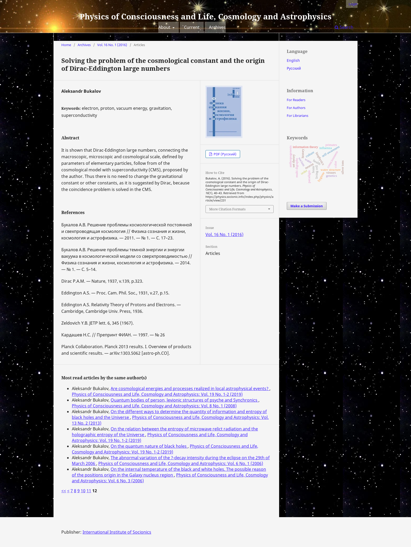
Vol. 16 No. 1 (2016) (112, 44)
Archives (217, 27)
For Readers (296, 99)
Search (344, 27)
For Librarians (297, 115)
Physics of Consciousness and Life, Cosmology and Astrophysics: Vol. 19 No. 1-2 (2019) (157, 394)
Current (191, 27)
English (293, 60)
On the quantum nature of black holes (149, 446)
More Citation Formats (227, 209)
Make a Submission (306, 206)
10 (83, 491)
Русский (294, 68)
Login (353, 4)
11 (88, 491)
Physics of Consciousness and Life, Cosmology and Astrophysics (206, 16)
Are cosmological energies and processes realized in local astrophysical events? (190, 388)
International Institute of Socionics (117, 532)
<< (63, 491)
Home (66, 44)
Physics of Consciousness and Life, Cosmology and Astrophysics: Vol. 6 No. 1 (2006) (180, 463)
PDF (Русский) (224, 154)
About (164, 27)
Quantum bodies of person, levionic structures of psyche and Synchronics (184, 400)
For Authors (296, 107)
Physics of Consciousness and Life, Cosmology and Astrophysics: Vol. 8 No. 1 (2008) (154, 406)
